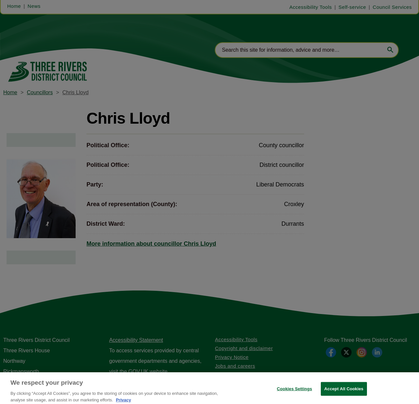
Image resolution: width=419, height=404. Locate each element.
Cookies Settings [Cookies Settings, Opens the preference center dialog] (294, 392)
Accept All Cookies (344, 392)
